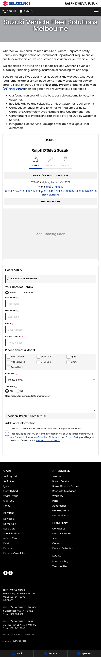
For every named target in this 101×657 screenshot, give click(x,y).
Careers (57, 543)
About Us (57, 538)
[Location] (35, 163)
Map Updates (60, 515)
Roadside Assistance (64, 491)
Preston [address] (50, 140)
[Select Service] (50, 163)
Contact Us (58, 528)
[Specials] (84, 653)
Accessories (59, 505)
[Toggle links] (14, 641)
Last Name (50, 314)
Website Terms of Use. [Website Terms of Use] (48, 440)
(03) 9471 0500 (13, 89)
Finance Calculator (14, 553)
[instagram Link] (10, 573)
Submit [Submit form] (23, 448)
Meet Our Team (61, 533)
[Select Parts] (65, 163)
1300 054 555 (17, 614)
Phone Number (50, 340)
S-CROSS (8, 500)
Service (56, 476)
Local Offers (10, 538)
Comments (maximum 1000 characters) (50, 402)
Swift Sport (9, 481)
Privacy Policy (60, 561)
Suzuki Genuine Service (65, 486)
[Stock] (16, 653)
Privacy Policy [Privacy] (73, 437)
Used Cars (9, 528)
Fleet (6, 543)
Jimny (6, 505)
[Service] (50, 653)
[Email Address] (51, 192)
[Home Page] (16, 3)
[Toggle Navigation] (96, 11)
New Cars (8, 519)
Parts (55, 500)
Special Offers (11, 533)
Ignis (6, 486)
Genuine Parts (60, 510)
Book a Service (61, 481)
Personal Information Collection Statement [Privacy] (37, 437)
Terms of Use (60, 566)
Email (50, 327)
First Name (50, 301)
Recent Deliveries (62, 548)
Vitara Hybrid (10, 496)
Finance (8, 548)
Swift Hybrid (10, 476)
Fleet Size (50, 377)
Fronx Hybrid (10, 491)
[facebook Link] (5, 573)
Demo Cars (9, 523)
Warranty (57, 496)
